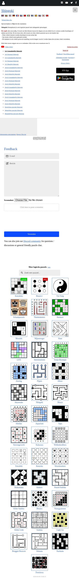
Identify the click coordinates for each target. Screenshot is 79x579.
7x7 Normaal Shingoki (12, 61)
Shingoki (7, 10)
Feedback (59, 54)
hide (49, 267)
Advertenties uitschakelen (8, 134)
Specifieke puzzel (68, 54)
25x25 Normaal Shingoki (12, 100)
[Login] (3, 3)
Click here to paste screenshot (31, 207)
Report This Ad (21, 134)
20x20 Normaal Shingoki (12, 90)
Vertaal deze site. (7, 20)
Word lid (65, 50)
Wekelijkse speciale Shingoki (14, 110)
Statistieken (65, 59)
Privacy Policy (65, 63)
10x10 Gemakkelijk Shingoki (14, 67)
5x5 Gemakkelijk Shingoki (13, 51)
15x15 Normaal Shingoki (12, 80)
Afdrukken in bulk (61, 57)
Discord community (32, 241)
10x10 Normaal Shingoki (12, 71)
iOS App (65, 70)
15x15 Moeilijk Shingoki (12, 84)
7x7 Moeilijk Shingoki (12, 64)
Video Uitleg (9, 47)
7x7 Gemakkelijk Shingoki (13, 57)
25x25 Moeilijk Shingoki (12, 104)
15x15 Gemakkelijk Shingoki (14, 77)
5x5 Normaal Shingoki (12, 54)
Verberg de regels (72, 47)
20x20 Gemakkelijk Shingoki (14, 87)
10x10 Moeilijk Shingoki (12, 74)
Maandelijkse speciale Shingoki (14, 113)
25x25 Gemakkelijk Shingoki (14, 97)
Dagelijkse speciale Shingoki (13, 107)
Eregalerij (71, 57)
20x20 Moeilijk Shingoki (12, 94)
